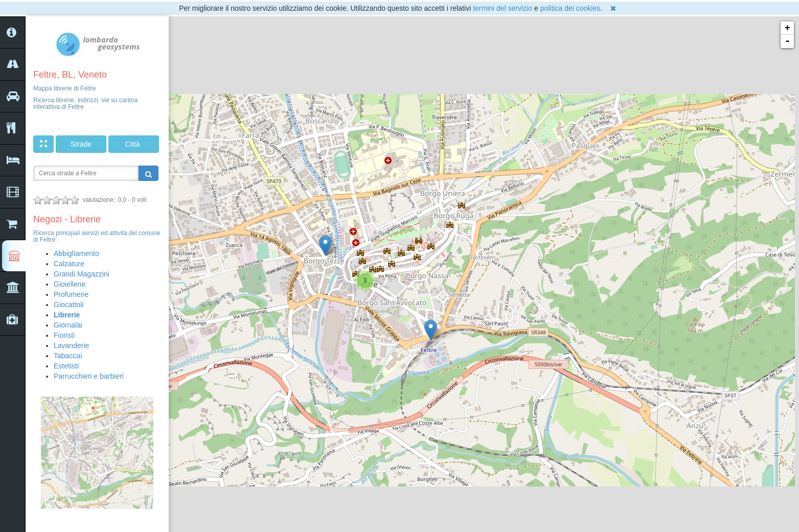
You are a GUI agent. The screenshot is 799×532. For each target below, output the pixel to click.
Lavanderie (71, 345)
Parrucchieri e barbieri (89, 376)
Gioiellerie (69, 284)
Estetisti (66, 366)
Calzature (69, 264)
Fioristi (64, 335)
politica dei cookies (570, 8)
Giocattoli (68, 304)
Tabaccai (68, 356)
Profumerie (71, 294)
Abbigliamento (76, 253)
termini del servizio (502, 8)
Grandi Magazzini (81, 274)
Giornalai (68, 325)
